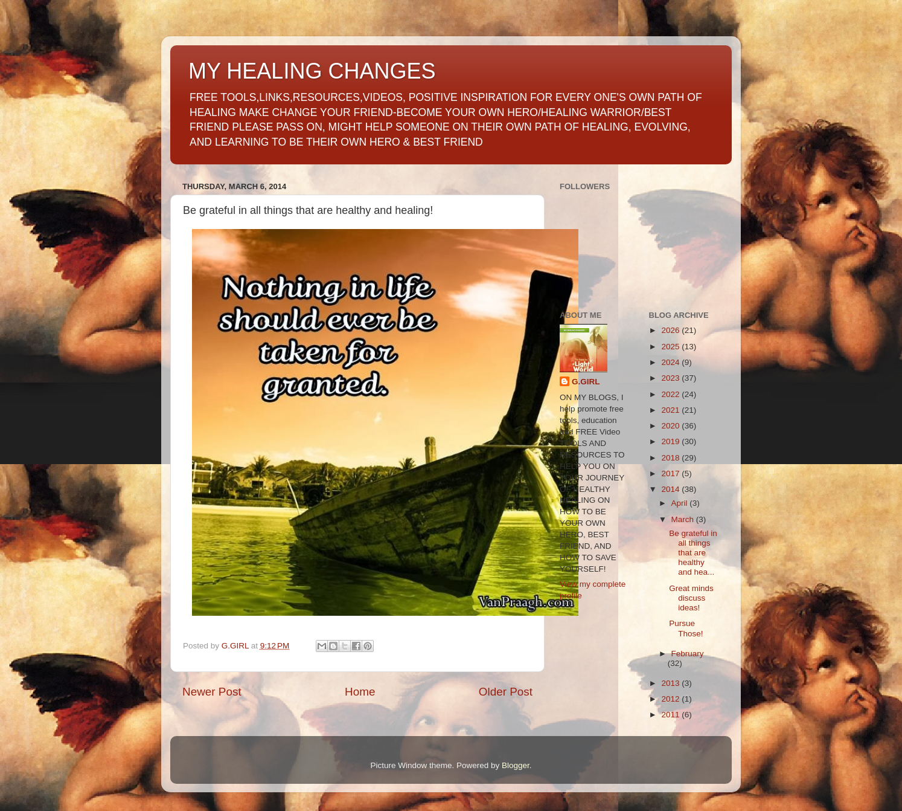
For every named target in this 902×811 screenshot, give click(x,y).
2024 (671, 362)
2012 (671, 698)
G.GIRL (586, 381)
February (687, 653)
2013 (671, 683)
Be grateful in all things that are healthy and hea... (693, 553)
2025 (671, 346)
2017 (671, 473)
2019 (671, 441)
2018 (671, 457)
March (683, 519)
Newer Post (211, 691)
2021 (671, 410)
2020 (671, 425)
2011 (671, 714)
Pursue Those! (686, 628)
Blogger (515, 765)
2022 (671, 394)
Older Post (506, 691)
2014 (671, 489)
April (680, 503)
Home (360, 691)
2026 (671, 330)
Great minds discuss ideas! (691, 598)
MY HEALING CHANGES (311, 71)
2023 (671, 378)
